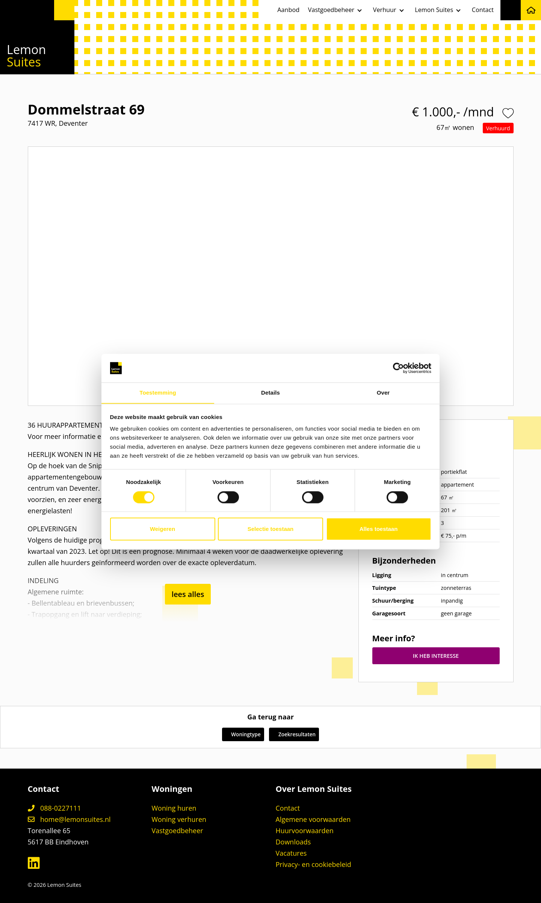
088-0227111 (54, 808)
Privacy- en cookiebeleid (313, 864)
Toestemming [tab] (157, 392)
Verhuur (384, 10)
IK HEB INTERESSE (436, 655)
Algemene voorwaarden (313, 819)
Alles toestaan (379, 529)
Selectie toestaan (271, 529)
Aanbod (288, 10)
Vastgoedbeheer (331, 10)
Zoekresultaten (295, 734)
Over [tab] (383, 392)
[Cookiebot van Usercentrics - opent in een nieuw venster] (398, 368)
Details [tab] (270, 392)
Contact (483, 10)
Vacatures (291, 853)
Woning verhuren (179, 819)
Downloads (293, 841)
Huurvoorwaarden (305, 830)
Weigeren (162, 529)
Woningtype (241, 734)
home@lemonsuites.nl (69, 819)
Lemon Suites (434, 10)
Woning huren (174, 808)
